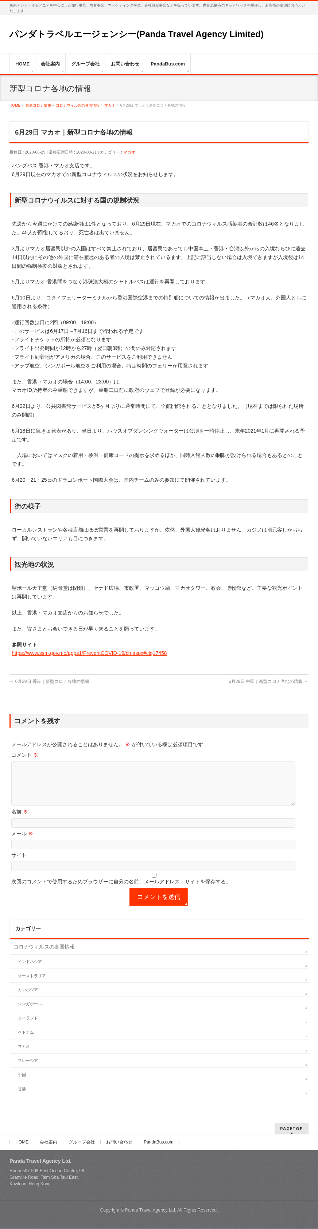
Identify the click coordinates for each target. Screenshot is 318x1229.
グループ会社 (82, 1142)
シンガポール (30, 1012)
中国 (22, 1083)
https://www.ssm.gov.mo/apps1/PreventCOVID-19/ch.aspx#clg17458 (89, 653)
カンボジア (28, 998)
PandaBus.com (158, 1142)
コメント (24, 755)
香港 (22, 1097)
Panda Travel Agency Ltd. (151, 1210)
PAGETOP (291, 1128)
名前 (19, 820)
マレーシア (28, 1069)
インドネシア (30, 970)
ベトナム (26, 1041)
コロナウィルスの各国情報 (44, 955)
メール (22, 842)
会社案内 (48, 1142)
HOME (21, 1142)
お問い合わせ (119, 1142)
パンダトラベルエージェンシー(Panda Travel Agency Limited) (136, 34)
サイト (19, 864)
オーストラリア (32, 984)
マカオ (129, 152)
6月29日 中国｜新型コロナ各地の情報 (269, 681)
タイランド (28, 1027)
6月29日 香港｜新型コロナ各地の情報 (49, 681)
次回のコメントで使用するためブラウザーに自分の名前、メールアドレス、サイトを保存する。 (121, 890)
